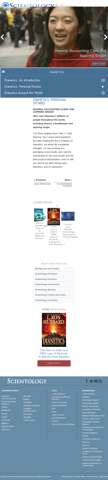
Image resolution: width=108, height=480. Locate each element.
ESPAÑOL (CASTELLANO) (29, 410)
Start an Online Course (91, 419)
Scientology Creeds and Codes (50, 295)
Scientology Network (90, 400)
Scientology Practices (46, 279)
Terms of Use (92, 477)
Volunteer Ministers (59, 405)
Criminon (85, 442)
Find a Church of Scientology (63, 424)
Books (54, 412)
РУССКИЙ (6, 420)
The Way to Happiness (91, 439)
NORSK (26, 399)
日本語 (4, 417)
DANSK (5, 407)
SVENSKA (27, 402)
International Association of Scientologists (92, 428)
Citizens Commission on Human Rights (91, 464)
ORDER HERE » (54, 363)
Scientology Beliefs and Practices (61, 398)
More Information (58, 418)
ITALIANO (27, 417)
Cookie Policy (80, 477)
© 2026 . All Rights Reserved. (25, 477)
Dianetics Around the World (23, 93)
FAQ (53, 409)
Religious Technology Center (93, 416)
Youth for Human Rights (91, 460)
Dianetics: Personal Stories (22, 86)
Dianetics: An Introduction (22, 80)
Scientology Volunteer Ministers (90, 423)
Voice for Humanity (59, 402)
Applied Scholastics (90, 448)
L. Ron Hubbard (58, 394)
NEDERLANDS (8, 426)
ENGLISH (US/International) (9, 397)
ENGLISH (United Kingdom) (9, 403)
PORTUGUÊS (29, 420)
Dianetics (86, 397)
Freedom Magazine (90, 433)
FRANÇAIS (6, 410)
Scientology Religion (90, 403)
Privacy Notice (67, 477)
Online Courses (58, 415)
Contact (55, 421)
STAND (85, 436)
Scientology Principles (46, 274)
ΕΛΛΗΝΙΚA (27, 414)
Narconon (86, 445)
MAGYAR (27, 396)
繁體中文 (5, 423)
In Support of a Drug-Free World (92, 452)
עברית (5, 413)
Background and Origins (47, 268)
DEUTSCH (6, 430)
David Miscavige (88, 413)
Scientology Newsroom (91, 409)
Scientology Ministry (45, 289)
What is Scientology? (90, 406)
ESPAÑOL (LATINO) (31, 406)
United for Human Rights (92, 457)
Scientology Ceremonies (47, 284)
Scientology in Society (46, 300)
